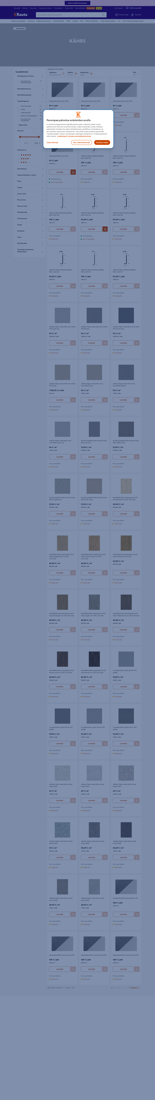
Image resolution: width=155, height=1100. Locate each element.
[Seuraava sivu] (139, 91)
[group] (62, 124)
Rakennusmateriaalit (18, 38)
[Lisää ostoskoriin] (73, 189)
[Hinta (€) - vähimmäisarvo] (23, 161)
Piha (81, 38)
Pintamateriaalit (58, 38)
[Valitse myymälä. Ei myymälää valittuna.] (132, 25)
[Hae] (103, 32)
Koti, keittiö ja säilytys (108, 38)
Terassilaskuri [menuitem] (58, 26)
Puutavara (31, 38)
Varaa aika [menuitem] (33, 26)
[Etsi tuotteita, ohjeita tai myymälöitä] (68, 32)
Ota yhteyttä (118, 26)
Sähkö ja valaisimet (91, 38)
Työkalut (75, 38)
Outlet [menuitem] (99, 26)
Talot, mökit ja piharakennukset (133, 38)
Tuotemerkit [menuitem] (69, 26)
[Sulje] (152, 3)
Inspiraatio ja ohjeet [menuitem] (45, 26)
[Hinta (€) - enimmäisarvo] (35, 161)
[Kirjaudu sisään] (122, 32)
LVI (119, 38)
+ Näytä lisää (22, 142)
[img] (62, 106)
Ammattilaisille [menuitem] (80, 26)
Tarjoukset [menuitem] (91, 26)
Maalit (68, 38)
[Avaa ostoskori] (136, 32)
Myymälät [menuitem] (17, 26)
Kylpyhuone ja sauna (43, 38)
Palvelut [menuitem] (25, 26)
